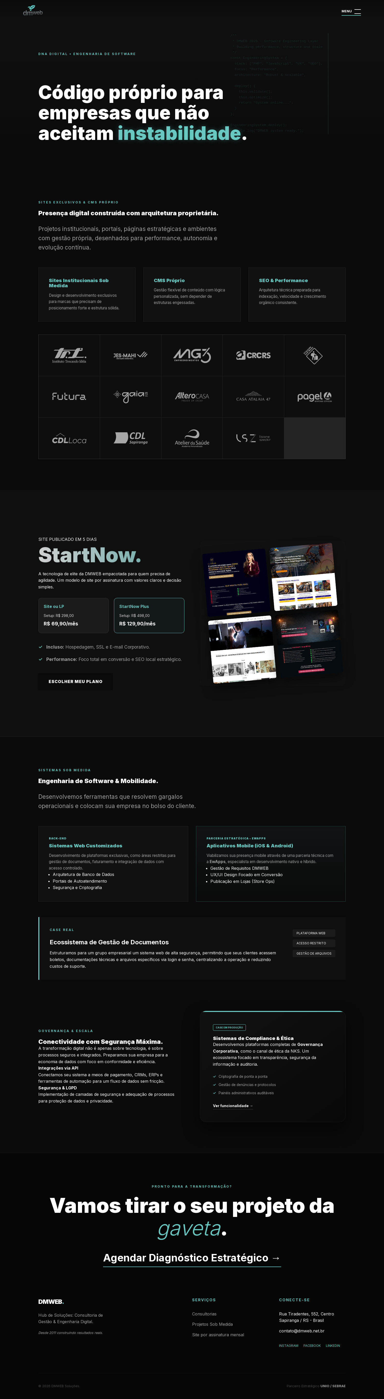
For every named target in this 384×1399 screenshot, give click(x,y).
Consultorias (204, 1313)
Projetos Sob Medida (212, 1324)
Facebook (312, 1346)
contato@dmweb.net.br (302, 1330)
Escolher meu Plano (76, 681)
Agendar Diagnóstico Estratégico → (192, 1257)
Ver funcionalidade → (233, 1106)
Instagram (288, 1346)
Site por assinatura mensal (218, 1334)
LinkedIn (333, 1346)
